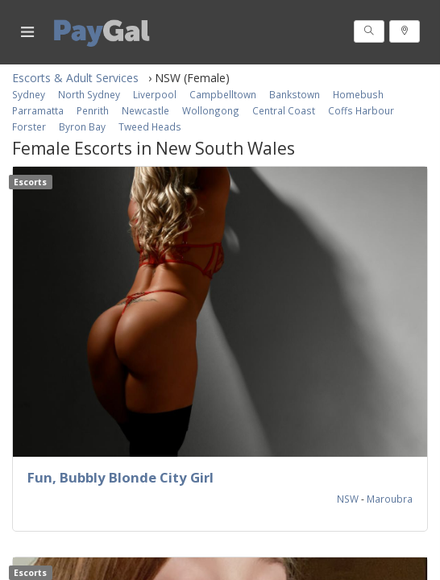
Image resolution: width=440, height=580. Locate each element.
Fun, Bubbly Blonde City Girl (120, 477)
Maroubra (390, 498)
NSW (349, 498)
